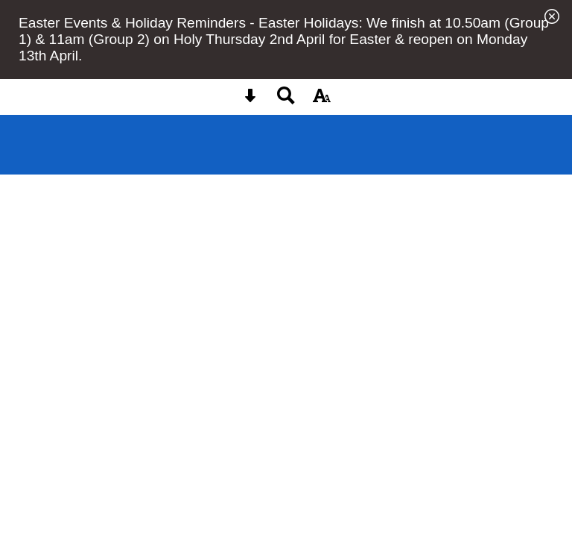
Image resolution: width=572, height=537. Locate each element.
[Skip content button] (250, 100)
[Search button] (286, 100)
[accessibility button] (321, 100)
